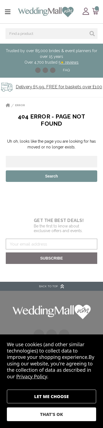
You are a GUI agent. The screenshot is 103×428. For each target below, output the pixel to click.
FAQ (66, 70)
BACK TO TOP (51, 286)
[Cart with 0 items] (95, 11)
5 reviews (69, 62)
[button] (51, 311)
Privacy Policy (31, 376)
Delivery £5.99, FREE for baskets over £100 (59, 86)
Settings (51, 396)
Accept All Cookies (51, 414)
